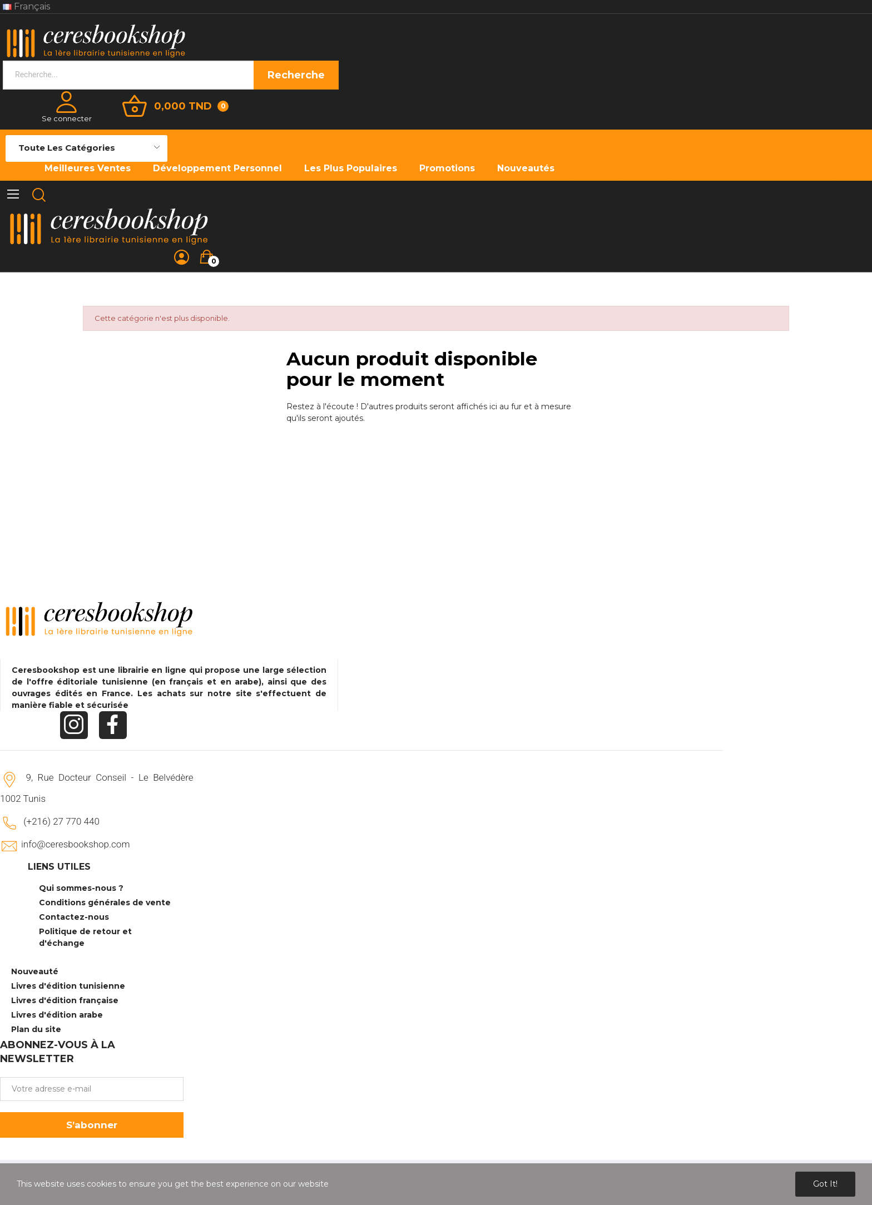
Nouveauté (34, 971)
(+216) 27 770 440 (61, 821)
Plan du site (36, 1029)
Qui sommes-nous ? (81, 888)
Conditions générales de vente (105, 902)
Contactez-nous (74, 917)
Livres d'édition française (64, 1000)
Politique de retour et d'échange (85, 937)
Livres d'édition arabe (57, 1015)
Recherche (296, 75)
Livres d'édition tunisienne (68, 986)
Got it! (825, 1184)
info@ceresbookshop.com (75, 844)
